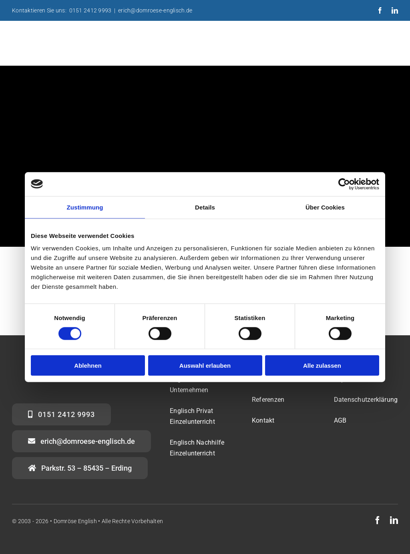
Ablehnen (87, 365)
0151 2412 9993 (90, 10)
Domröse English (75, 521)
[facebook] (380, 10)
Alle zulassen (322, 365)
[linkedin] (395, 10)
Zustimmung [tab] (85, 206)
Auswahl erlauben (205, 365)
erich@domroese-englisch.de (155, 10)
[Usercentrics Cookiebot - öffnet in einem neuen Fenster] (344, 184)
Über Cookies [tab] (325, 206)
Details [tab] (205, 206)
